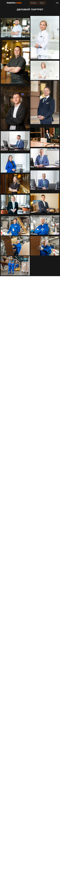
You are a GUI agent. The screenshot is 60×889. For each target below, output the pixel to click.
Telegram (42, 2)
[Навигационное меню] (57, 2)
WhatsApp (33, 3)
